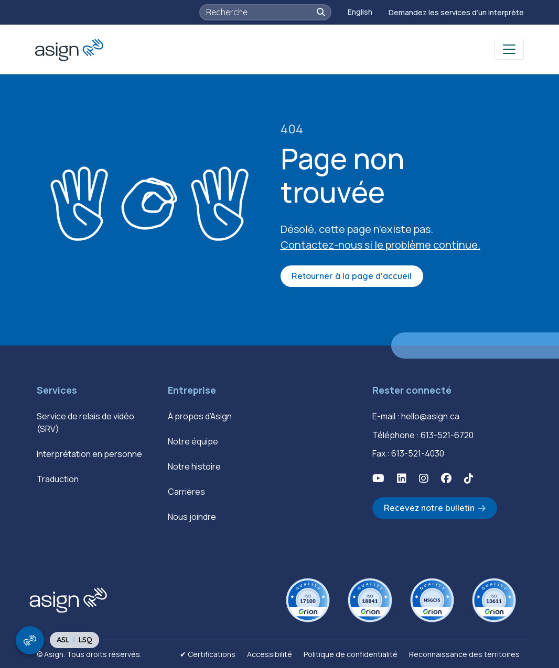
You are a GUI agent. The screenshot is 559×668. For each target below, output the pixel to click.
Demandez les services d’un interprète (456, 12)
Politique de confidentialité (350, 654)
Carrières (186, 491)
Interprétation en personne (89, 454)
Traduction (58, 479)
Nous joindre (192, 516)
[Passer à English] (360, 12)
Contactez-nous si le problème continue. (380, 245)
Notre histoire (194, 466)
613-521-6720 (447, 435)
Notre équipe (193, 441)
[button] (321, 12)
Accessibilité (269, 654)
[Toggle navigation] (509, 49)
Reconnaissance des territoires (464, 654)
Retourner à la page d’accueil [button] (352, 276)
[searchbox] (260, 12)
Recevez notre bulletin (429, 508)
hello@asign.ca (430, 416)
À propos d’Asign (200, 416)
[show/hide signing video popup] (30, 640)
